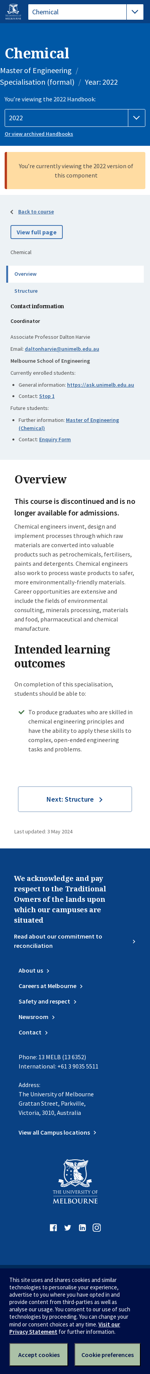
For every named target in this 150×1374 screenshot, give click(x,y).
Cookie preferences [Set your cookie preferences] (107, 1355)
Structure (26, 290)
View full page (37, 232)
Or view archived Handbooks (39, 133)
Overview (25, 273)
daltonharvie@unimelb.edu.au (62, 349)
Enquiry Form (55, 439)
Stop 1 (47, 396)
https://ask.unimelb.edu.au (100, 384)
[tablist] (85, 12)
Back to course (36, 211)
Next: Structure (70, 799)
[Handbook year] (75, 117)
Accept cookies (39, 1355)
